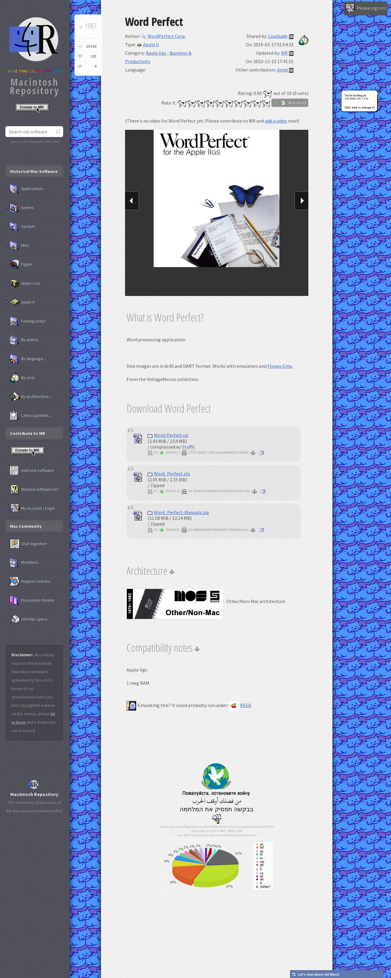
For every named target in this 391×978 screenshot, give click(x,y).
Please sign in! (365, 8)
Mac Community (26, 526)
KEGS (240, 705)
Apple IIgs (156, 53)
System (22, 226)
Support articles (30, 581)
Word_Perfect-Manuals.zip (178, 512)
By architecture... (30, 396)
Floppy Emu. (280, 366)
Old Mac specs (28, 619)
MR (284, 53)
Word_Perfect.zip (169, 474)
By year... (23, 377)
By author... (25, 340)
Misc (19, 245)
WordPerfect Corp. (163, 36)
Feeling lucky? (28, 321)
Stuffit (188, 447)
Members (24, 562)
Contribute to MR (27, 433)
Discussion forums (32, 600)
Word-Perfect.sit (168, 435)
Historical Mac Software (33, 171)
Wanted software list (34, 489)
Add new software (32, 470)
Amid (282, 70)
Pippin (21, 264)
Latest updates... (30, 415)
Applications (26, 188)
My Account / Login (32, 508)
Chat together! (28, 544)
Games (22, 207)
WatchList (290, 102)
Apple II (148, 44)
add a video (276, 121)
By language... (28, 359)
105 (93, 56)
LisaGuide (278, 36)
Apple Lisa (25, 283)
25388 (91, 46)
